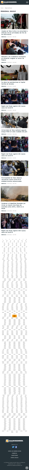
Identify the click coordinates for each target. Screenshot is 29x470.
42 (6, 247)
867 (14, 430)
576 (12, 363)
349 (3, 312)
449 (8, 334)
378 (12, 318)
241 (12, 287)
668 (10, 385)
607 (14, 370)
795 (17, 412)
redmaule (3, 36)
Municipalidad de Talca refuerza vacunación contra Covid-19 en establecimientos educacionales (11, 179)
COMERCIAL (14, 453)
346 (14, 311)
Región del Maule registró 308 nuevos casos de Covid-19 (13, 231)
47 (26, 247)
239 (3, 287)
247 (14, 289)
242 (17, 287)
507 (10, 348)
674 (12, 386)
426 (10, 329)
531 (12, 353)
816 (12, 417)
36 (8, 245)
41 (2, 247)
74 (10, 253)
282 (26, 296)
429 (24, 329)
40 (24, 245)
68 (12, 252)
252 (12, 290)
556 (22, 358)
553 (8, 358)
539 (24, 354)
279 (12, 296)
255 (26, 290)
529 (3, 353)
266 (5, 294)
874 (21, 431)
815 (8, 417)
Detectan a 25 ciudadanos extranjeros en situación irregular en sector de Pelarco (13, 58)
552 (3, 358)
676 (22, 386)
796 (22, 412)
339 (8, 310)
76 (18, 253)
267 (10, 294)
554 (12, 358)
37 (12, 245)
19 (14, 242)
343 (26, 310)
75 (14, 253)
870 (3, 431)
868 (19, 430)
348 (24, 311)
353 (21, 312)
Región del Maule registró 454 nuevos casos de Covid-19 (13, 107)
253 (17, 290)
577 (17, 363)
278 (7, 296)
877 (17, 432)
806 (19, 415)
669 (15, 385)
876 (12, 432)
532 (17, 353)
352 (17, 312)
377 (7, 318)
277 (3, 296)
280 (17, 296)
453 (26, 334)
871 (7, 431)
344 (5, 311)
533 (21, 353)
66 (4, 252)
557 (26, 358)
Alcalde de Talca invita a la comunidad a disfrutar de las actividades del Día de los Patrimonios (14, 32)
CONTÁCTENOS (14, 455)
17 (6, 242)
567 (24, 360)
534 (26, 353)
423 (21, 328)
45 (18, 247)
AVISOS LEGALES (14, 457)
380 (21, 318)
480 (26, 341)
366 (10, 316)
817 (17, 417)
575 (8, 363)
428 (19, 329)
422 (17, 328)
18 (10, 242)
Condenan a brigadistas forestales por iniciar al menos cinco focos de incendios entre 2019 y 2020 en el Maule (13, 205)
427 (14, 329)
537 (14, 354)
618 (12, 373)
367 (14, 316)
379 (17, 318)
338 (3, 310)
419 (3, 328)
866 (10, 430)
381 (26, 318)
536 (10, 354)
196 (17, 278)
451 (17, 334)
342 (21, 310)
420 (8, 328)
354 (26, 312)
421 (12, 328)
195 (12, 278)
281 (21, 296)
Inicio (2, 8)
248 (19, 289)
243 (21, 287)
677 (26, 386)
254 (21, 290)
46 (22, 247)
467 (19, 338)
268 (14, 294)
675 (17, 386)
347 (19, 311)
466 (15, 338)
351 (12, 312)
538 (19, 354)
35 (4, 245)
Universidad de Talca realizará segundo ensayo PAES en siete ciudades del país (14, 131)
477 (12, 341)
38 (16, 245)
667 (5, 385)
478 (17, 341)
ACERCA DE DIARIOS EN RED (14, 451)
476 (7, 341)
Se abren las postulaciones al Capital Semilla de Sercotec (13, 83)
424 (26, 328)
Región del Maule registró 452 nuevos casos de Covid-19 (13, 155)
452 (21, 334)
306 (19, 302)
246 (10, 289)
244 (26, 287)
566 (19, 360)
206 (14, 280)
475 (3, 341)
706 (19, 394)
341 (17, 310)
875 (26, 431)
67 (8, 252)
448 (3, 334)
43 (10, 247)
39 (20, 245)
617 (7, 373)
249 (24, 289)
